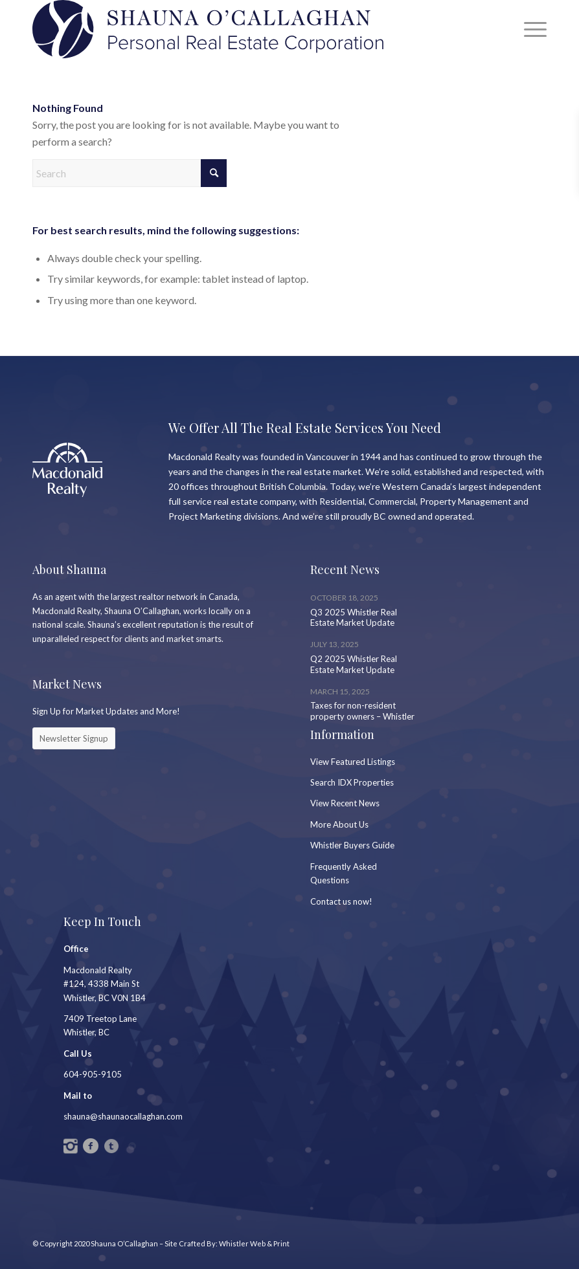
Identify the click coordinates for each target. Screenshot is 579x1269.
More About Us (339, 824)
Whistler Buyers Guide (352, 845)
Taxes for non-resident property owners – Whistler (362, 711)
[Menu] (529, 29)
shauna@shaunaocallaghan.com (123, 1116)
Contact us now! (341, 901)
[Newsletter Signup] (73, 738)
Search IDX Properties (352, 782)
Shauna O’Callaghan (124, 1243)
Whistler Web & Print (254, 1243)
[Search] (129, 173)
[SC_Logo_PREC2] (207, 29)
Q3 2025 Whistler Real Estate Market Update (353, 617)
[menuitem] (529, 29)
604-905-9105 (92, 1074)
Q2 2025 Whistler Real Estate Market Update (353, 664)
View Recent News (345, 803)
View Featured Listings (352, 761)
